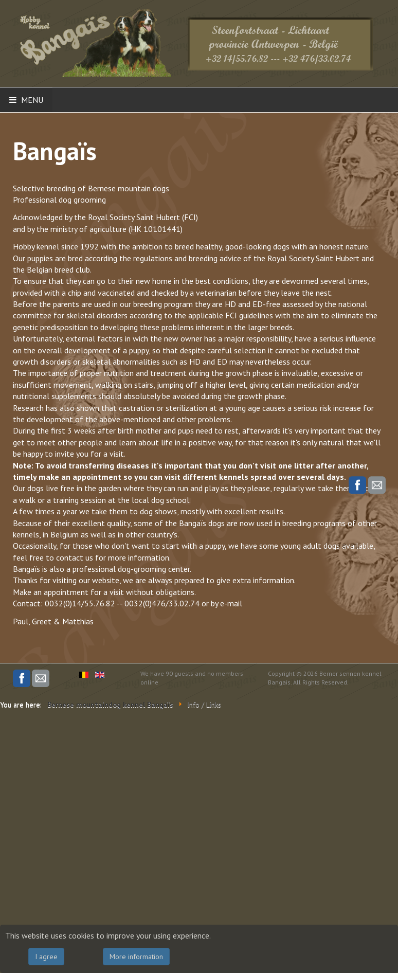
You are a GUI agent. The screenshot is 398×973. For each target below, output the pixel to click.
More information (136, 956)
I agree (46, 956)
